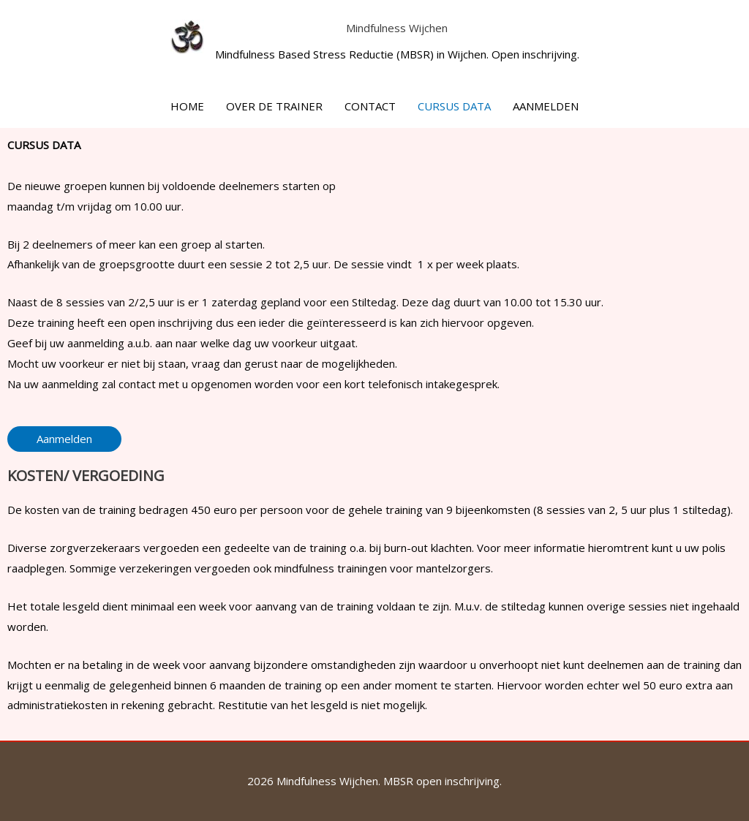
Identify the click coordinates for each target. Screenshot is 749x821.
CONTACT (370, 106)
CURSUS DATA (454, 106)
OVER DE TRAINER (274, 106)
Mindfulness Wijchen (397, 27)
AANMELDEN (546, 106)
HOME (187, 106)
